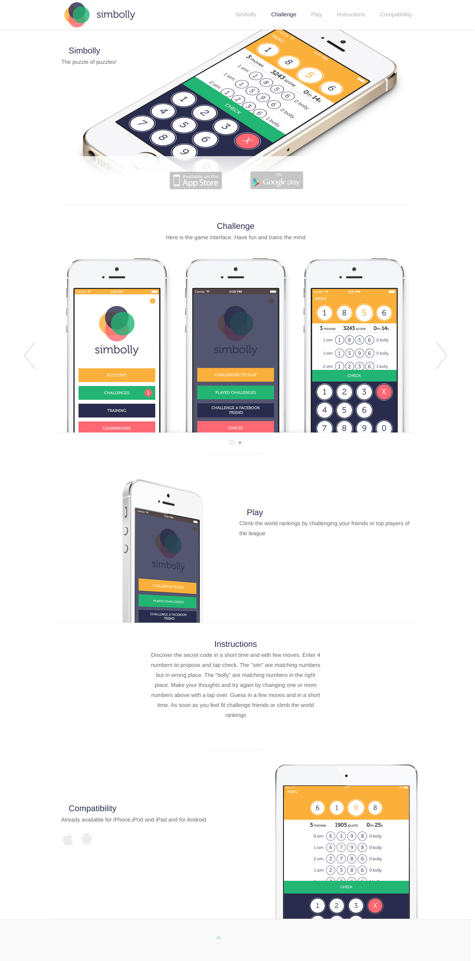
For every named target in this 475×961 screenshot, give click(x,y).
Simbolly (245, 14)
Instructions (351, 14)
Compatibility (396, 14)
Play (316, 14)
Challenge (284, 14)
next (441, 355)
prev (29, 355)
